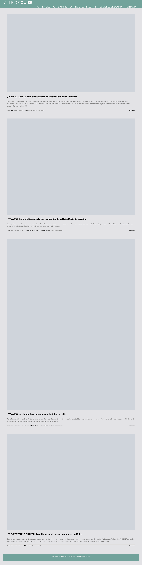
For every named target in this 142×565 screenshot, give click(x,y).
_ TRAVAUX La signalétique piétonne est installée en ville (36, 414)
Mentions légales (64, 556)
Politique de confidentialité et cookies (79, 556)
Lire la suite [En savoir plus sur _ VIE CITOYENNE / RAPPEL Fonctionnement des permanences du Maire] (132, 546)
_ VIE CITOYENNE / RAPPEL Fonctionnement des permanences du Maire (44, 534)
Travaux (47, 230)
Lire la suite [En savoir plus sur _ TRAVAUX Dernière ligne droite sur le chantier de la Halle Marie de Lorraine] (132, 230)
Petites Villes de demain (38, 230)
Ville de (17, 2)
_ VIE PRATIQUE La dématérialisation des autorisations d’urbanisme (42, 96)
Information (28, 110)
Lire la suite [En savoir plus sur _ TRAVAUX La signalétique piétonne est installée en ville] (132, 426)
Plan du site (55, 556)
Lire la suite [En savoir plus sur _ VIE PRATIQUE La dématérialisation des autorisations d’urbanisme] (132, 110)
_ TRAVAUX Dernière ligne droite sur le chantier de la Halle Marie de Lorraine (46, 219)
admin (11, 110)
